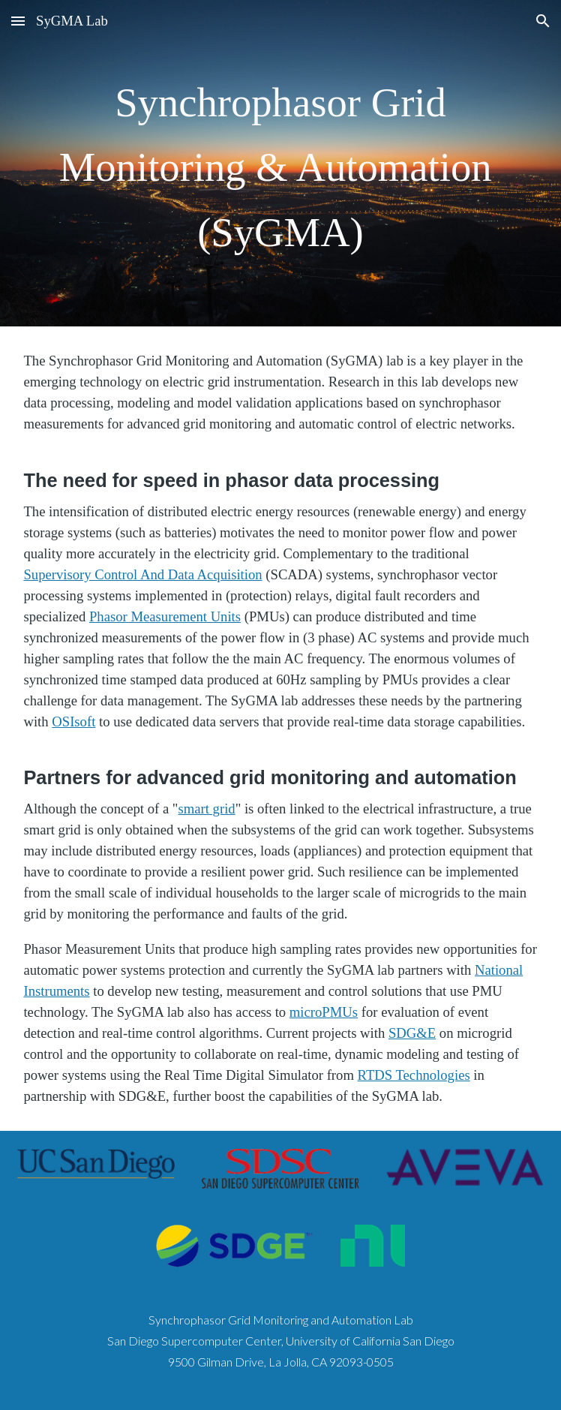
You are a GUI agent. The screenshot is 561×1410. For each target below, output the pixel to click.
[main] (280, 163)
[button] (18, 20)
